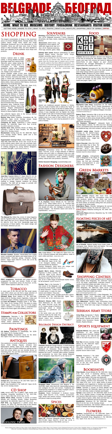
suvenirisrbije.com (64, 162)
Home (6, 427)
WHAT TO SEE (39, 28)
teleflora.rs (106, 415)
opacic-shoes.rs (55, 281)
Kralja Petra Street (60, 429)
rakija (22, 58)
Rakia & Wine (50, 429)
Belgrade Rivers (103, 427)
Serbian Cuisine (57, 427)
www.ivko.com (59, 256)
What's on (89, 427)
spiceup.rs (65, 422)
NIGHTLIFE (70, 28)
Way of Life (50, 427)
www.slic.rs (61, 268)
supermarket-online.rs (21, 148)
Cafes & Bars (77, 427)
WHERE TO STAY (25, 28)
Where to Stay (20, 427)
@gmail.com (98, 429)
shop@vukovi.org (93, 337)
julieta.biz (29, 308)
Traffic (44, 427)
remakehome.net (48, 320)
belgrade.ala (91, 429)
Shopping (95, 427)
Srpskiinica (42, 429)
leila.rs (3, 396)
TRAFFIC (50, 28)
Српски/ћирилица (33, 429)
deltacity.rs (104, 284)
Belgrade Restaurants (67, 427)
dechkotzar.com (58, 298)
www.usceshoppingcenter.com (86, 293)
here (92, 164)
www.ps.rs (52, 210)
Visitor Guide (28, 427)
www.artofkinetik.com (97, 248)
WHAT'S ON (60, 28)
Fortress (79, 429)
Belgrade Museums (37, 427)
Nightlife (84, 427)
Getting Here (12, 427)
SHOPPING (81, 28)
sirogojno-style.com (58, 391)
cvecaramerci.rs (100, 419)
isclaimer (25, 429)
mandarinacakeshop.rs (83, 111)
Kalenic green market (70, 429)
